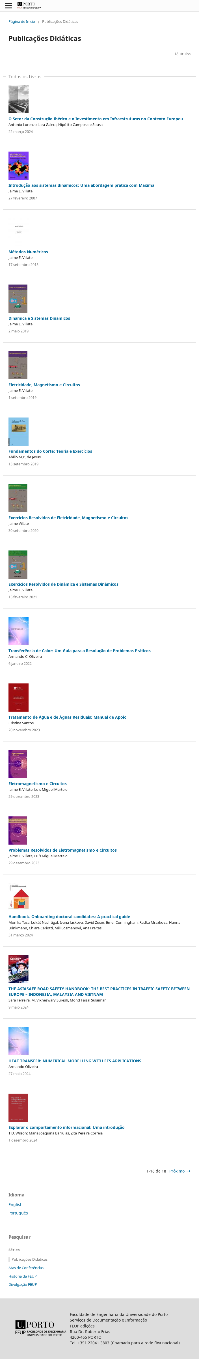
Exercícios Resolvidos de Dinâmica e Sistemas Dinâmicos (63, 584)
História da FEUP (22, 1276)
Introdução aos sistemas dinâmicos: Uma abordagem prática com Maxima (81, 185)
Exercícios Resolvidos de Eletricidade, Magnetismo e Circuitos (68, 517)
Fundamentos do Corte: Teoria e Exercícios (50, 451)
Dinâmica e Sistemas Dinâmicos (39, 318)
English (15, 1204)
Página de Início (21, 21)
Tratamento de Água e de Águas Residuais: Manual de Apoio (67, 717)
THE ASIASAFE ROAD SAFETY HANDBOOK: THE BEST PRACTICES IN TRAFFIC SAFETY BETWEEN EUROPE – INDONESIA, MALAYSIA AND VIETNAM (99, 991)
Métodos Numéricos (28, 251)
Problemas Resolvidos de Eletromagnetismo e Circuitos (62, 850)
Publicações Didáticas (29, 1259)
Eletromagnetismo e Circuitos (37, 783)
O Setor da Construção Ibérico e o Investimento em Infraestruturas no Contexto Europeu (95, 118)
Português (18, 1213)
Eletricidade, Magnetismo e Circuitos (44, 384)
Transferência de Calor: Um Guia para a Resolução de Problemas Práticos (79, 650)
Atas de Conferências (26, 1267)
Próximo (177, 1171)
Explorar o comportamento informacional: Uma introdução (66, 1127)
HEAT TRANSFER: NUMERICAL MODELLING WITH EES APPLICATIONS (74, 1060)
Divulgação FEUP (22, 1284)
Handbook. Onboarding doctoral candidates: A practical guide (69, 916)
